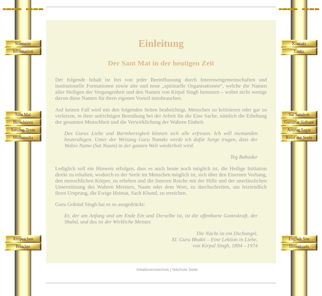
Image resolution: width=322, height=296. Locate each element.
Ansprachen (23, 239)
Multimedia (23, 137)
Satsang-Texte (23, 130)
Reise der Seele (299, 137)
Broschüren (23, 122)
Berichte (23, 246)
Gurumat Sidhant (299, 122)
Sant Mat (23, 114)
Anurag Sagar (299, 130)
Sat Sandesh (299, 114)
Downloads (299, 246)
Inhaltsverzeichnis (153, 269)
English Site (299, 239)
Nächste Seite (185, 269)
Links (299, 51)
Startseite (23, 43)
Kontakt (299, 43)
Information (23, 51)
